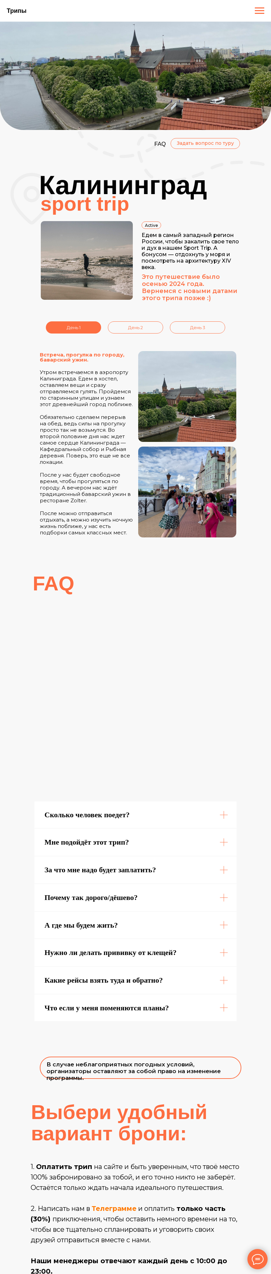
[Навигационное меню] (259, 10)
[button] (205, 143)
